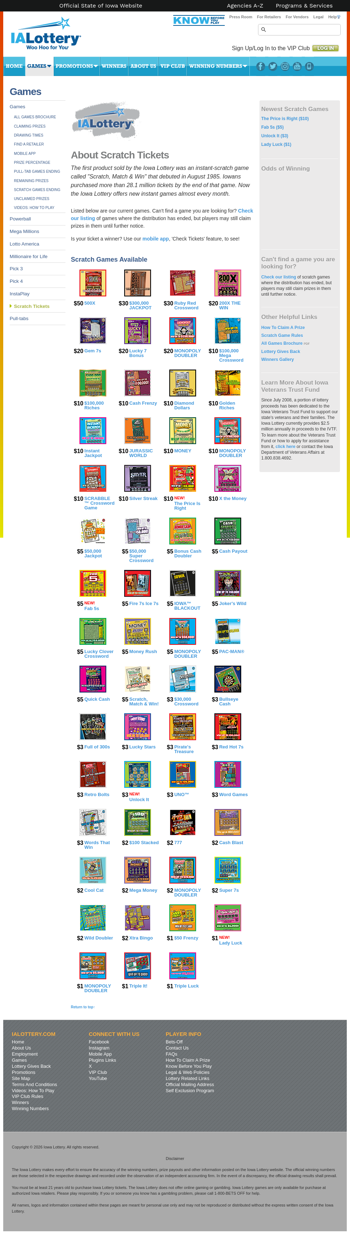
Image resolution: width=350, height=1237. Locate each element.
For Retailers (269, 17)
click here (285, 446)
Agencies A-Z (245, 6)
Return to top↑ (83, 1007)
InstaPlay (20, 293)
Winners (114, 66)
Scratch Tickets (32, 306)
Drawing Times (28, 135)
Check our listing (279, 277)
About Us (143, 66)
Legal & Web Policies (188, 1072)
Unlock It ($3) (274, 135)
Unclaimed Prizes (31, 199)
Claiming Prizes (29, 126)
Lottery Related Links (187, 1078)
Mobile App (25, 154)
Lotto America (24, 244)
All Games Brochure (35, 117)
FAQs (172, 1054)
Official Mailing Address (190, 1084)
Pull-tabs (19, 318)
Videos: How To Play (34, 208)
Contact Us (177, 1048)
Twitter (272, 66)
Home (14, 66)
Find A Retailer (29, 144)
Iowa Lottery (53, 36)
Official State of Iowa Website (100, 6)
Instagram (285, 66)
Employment (25, 1054)
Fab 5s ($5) (272, 127)
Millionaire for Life (29, 256)
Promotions (77, 66)
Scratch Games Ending (37, 190)
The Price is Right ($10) (285, 118)
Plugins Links (102, 1060)
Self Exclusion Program (190, 1090)
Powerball (20, 219)
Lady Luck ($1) (276, 144)
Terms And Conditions (34, 1084)
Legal (318, 17)
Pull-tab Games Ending (37, 171)
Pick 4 (16, 281)
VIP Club (172, 66)
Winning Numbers (218, 66)
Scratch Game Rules (282, 335)
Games (39, 66)
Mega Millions (24, 231)
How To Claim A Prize (283, 327)
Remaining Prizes (31, 181)
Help (334, 17)
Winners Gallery (277, 359)
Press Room (240, 17)
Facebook (260, 66)
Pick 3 (16, 268)
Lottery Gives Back (280, 351)
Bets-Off (174, 1042)
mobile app (155, 239)
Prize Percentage (32, 163)
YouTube (297, 66)
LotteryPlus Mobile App (309, 66)
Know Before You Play (189, 1066)
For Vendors (297, 17)
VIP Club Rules (27, 1096)
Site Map (21, 1078)
